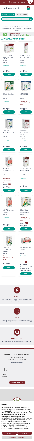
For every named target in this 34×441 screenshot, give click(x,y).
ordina (9, 74)
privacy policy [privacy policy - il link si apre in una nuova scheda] (8, 411)
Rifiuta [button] (9, 433)
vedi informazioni (17, 382)
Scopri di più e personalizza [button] (17, 437)
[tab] (22, 14)
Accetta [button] (24, 433)
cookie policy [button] (27, 418)
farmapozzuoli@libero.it (17, 362)
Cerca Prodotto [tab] (8, 14)
